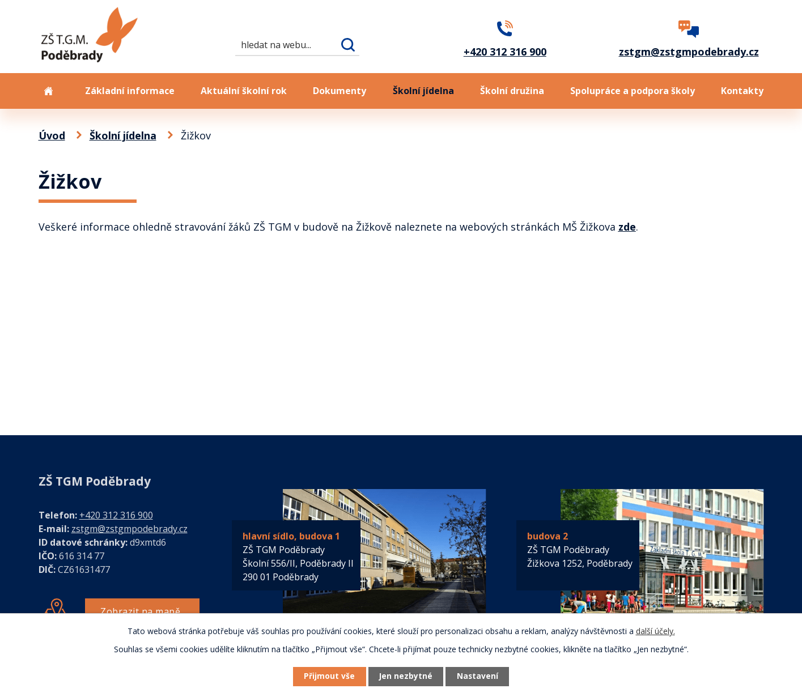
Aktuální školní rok (244, 90)
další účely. (655, 630)
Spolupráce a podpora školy (632, 90)
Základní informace (130, 90)
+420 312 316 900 (116, 515)
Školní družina (512, 90)
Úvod (49, 91)
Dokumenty (339, 90)
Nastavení (479, 676)
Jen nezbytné (405, 676)
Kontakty (742, 90)
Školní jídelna (423, 90)
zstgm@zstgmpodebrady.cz (129, 528)
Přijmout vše (327, 676)
